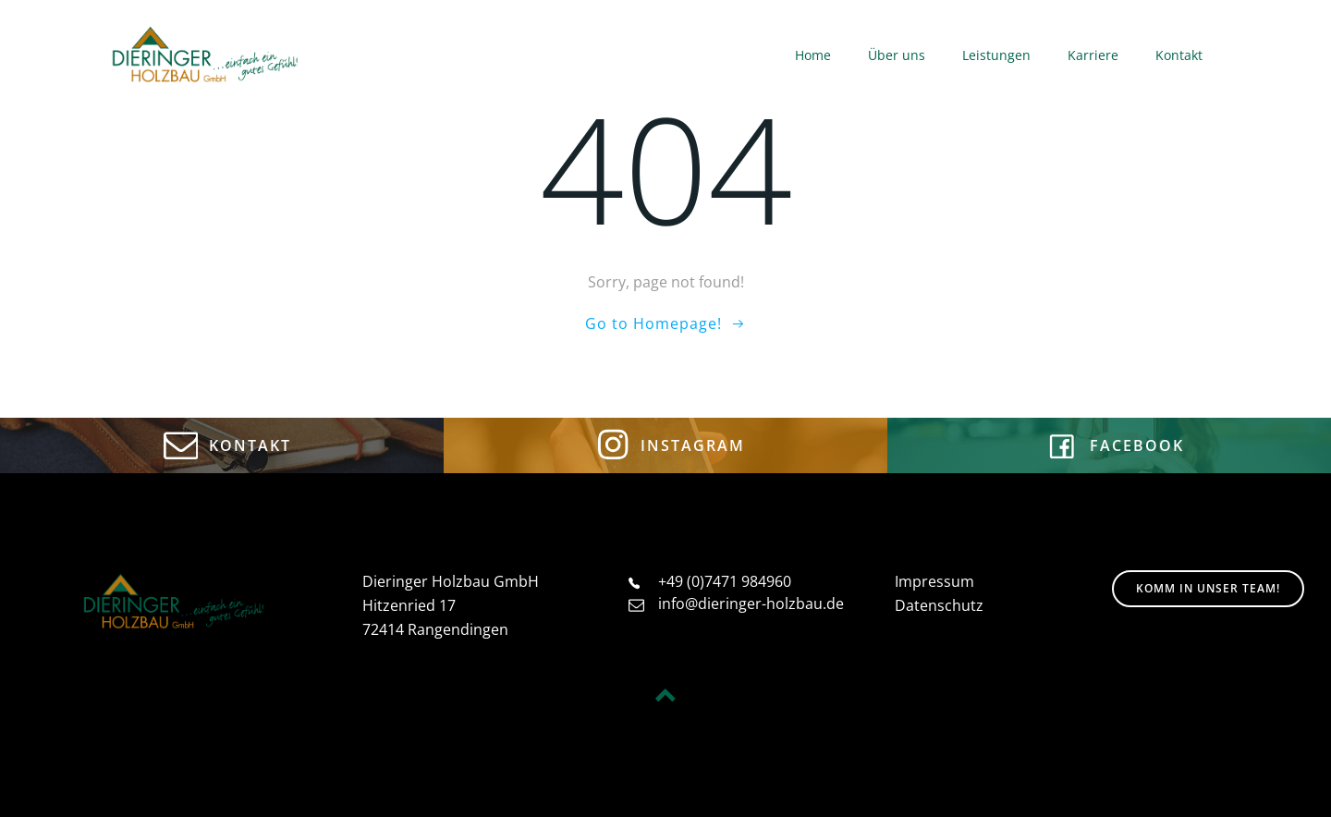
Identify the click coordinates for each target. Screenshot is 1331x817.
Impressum (934, 581)
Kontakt (1179, 55)
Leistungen (996, 55)
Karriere (1093, 55)
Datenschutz (939, 605)
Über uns (896, 55)
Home (813, 55)
